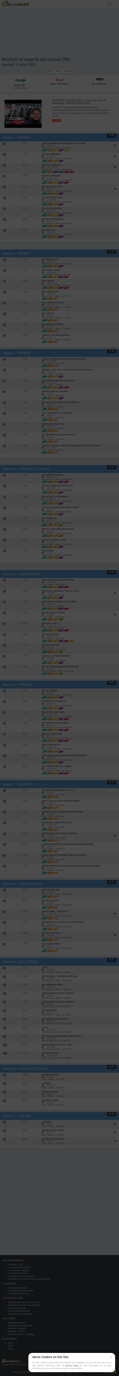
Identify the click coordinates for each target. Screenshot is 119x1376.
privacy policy (71, 1365)
